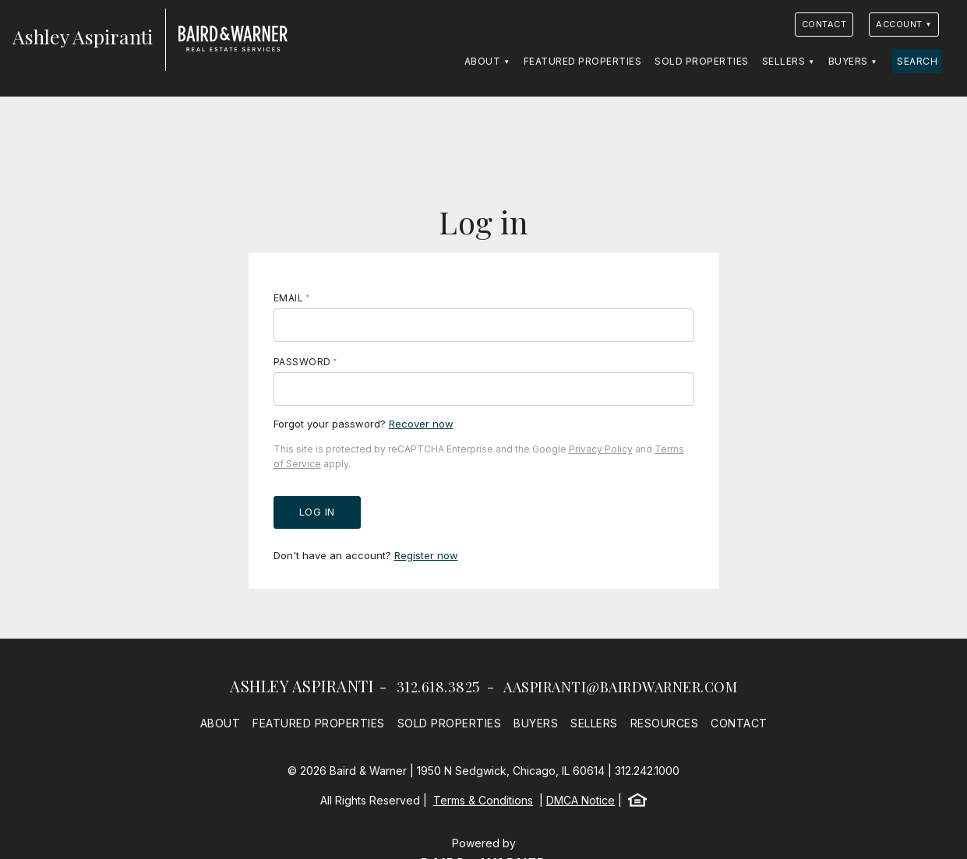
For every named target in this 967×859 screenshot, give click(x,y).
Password (302, 362)
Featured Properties (583, 61)
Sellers (784, 61)
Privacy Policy (601, 449)
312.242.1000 (647, 770)
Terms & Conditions (483, 800)
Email (289, 298)
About (482, 61)
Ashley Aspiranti (301, 685)
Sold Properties (702, 61)
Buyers (848, 61)
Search (917, 61)
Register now (426, 555)
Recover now (421, 423)
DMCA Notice (580, 800)
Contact (824, 24)
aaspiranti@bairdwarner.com (620, 687)
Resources (664, 723)
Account (899, 24)
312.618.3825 (439, 687)
